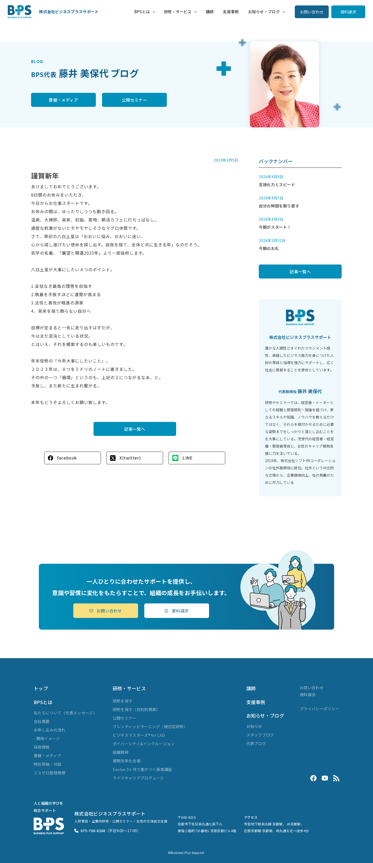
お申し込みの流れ (49, 730)
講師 (210, 11)
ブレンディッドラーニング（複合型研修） (150, 726)
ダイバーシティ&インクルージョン (144, 743)
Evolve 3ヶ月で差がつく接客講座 (142, 769)
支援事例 (231, 11)
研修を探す (123, 701)
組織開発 (120, 752)
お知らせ (254, 726)
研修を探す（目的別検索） (136, 709)
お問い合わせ (312, 12)
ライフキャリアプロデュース (138, 778)
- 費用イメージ (47, 738)
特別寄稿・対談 (47, 764)
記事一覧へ (134, 429)
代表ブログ (256, 743)
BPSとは (142, 11)
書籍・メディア (63, 100)
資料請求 (348, 12)
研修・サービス (178, 11)
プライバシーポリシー (319, 708)
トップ (41, 688)
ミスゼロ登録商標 (49, 772)
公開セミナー (134, 100)
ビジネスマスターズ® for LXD (139, 735)
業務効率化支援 (126, 760)
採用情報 (41, 747)
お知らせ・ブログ (264, 11)
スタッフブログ (260, 734)
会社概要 (41, 721)
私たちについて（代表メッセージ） (65, 712)
